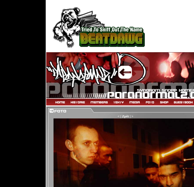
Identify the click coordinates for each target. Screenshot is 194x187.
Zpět (125, 116)
